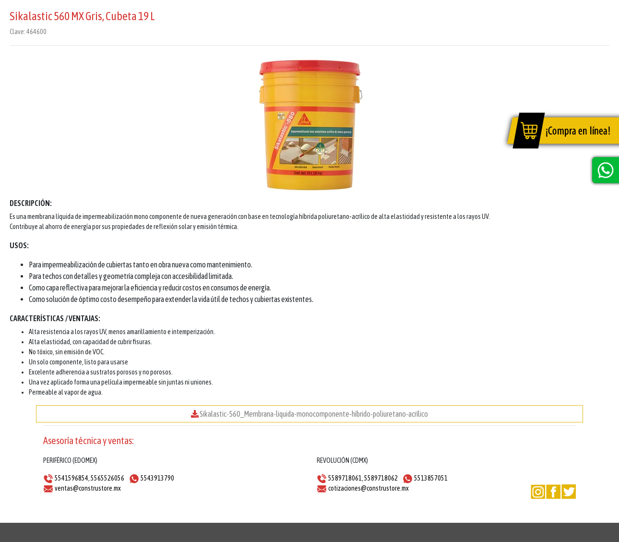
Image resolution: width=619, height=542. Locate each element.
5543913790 (157, 478)
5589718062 (381, 478)
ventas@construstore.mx (88, 488)
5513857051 (431, 478)
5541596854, (72, 478)
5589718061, (345, 478)
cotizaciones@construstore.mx (368, 488)
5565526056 (107, 478)
